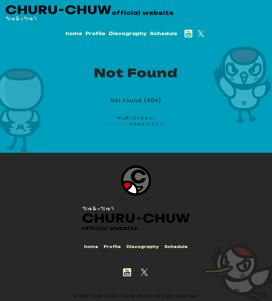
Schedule (163, 33)
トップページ (117, 124)
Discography (128, 33)
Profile (95, 33)
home (74, 33)
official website (143, 12)
